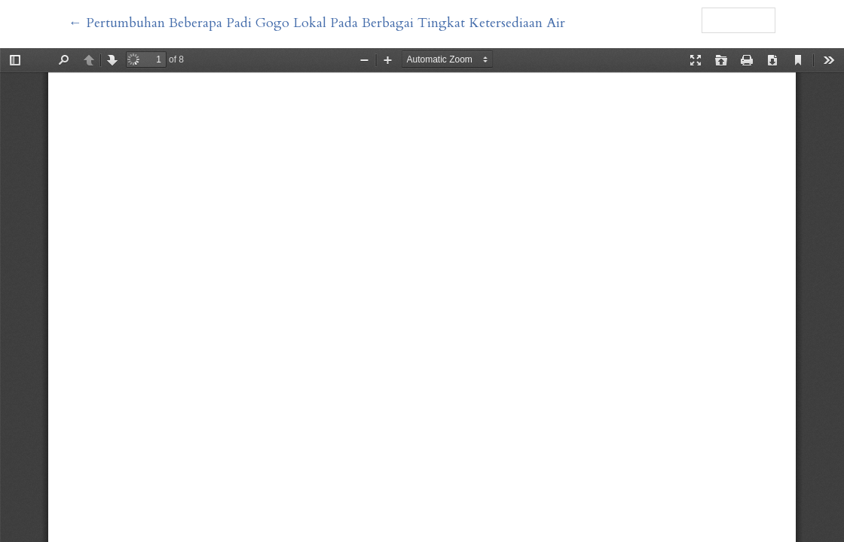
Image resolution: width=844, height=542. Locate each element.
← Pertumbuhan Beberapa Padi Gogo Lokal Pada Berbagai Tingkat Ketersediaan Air (317, 23)
